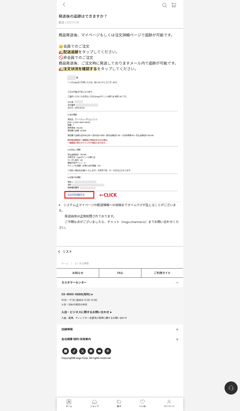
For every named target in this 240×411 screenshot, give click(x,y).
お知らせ (77, 273)
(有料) (75, 294)
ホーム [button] (64, 263)
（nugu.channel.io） (134, 222)
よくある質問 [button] (82, 263)
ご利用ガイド (162, 273)
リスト (64, 251)
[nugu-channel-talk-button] (231, 388)
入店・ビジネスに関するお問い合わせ (85, 312)
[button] (120, 283)
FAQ (120, 273)
